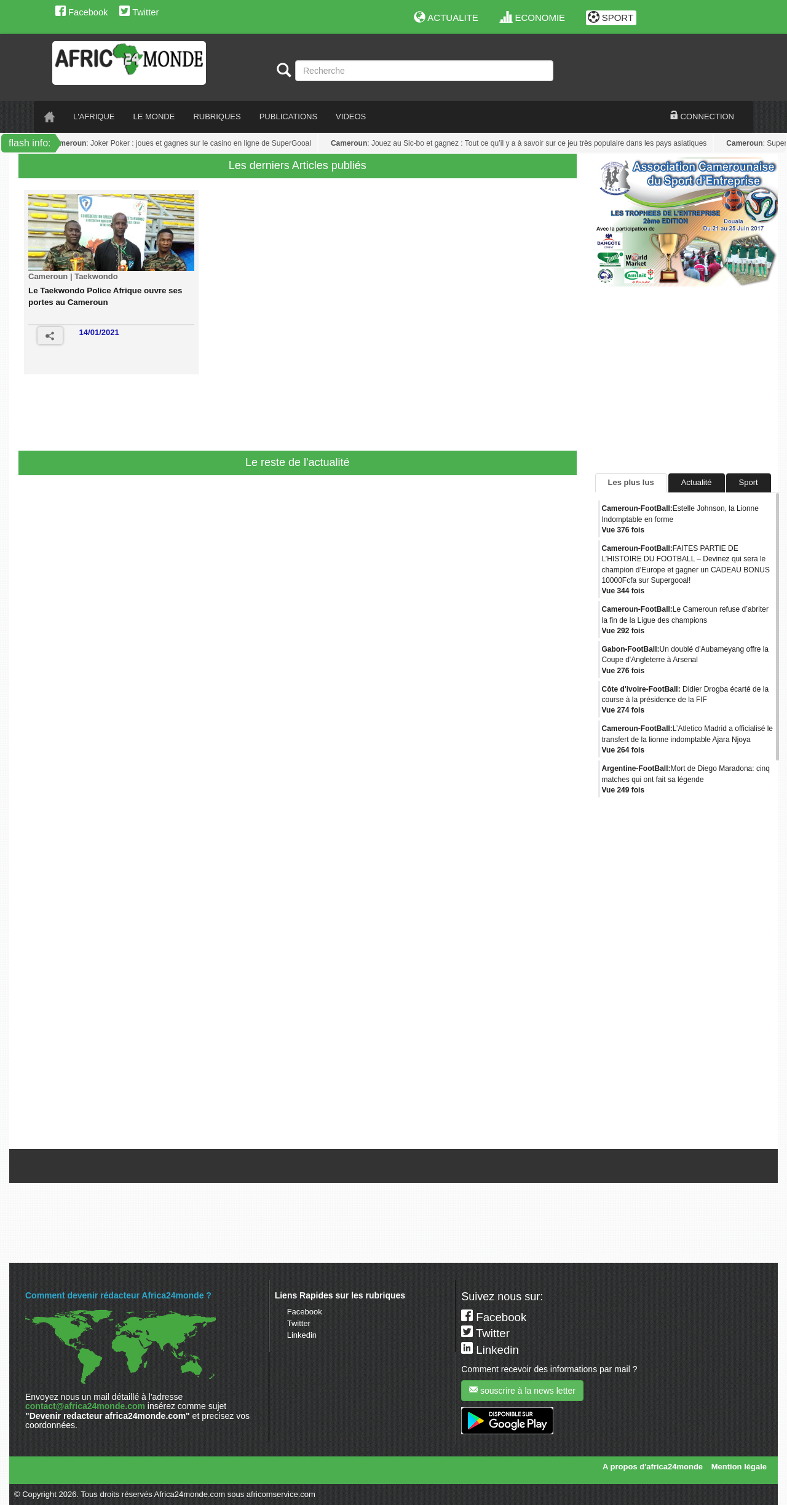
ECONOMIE (532, 17)
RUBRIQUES (216, 116)
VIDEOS (351, 116)
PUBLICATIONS (288, 116)
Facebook (81, 12)
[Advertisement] (260, 416)
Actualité (696, 482)
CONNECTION (702, 116)
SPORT (611, 17)
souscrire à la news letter (522, 1390)
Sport (748, 482)
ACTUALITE (446, 17)
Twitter (139, 12)
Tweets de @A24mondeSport (647, 1139)
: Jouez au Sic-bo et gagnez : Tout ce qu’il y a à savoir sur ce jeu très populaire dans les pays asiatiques (520, 143)
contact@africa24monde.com (85, 1406)
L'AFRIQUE (94, 116)
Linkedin (302, 1335)
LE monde (154, 116)
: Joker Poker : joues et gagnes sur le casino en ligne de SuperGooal (182, 143)
